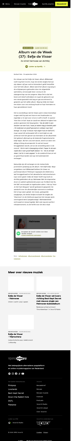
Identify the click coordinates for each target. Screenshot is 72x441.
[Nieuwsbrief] (61, 4)
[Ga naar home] (35, 4)
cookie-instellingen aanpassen (31, 235)
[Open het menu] (6, 4)
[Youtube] (23, 373)
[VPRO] (43, 423)
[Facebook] (16, 373)
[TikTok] (19, 373)
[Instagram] (13, 373)
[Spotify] (9, 373)
